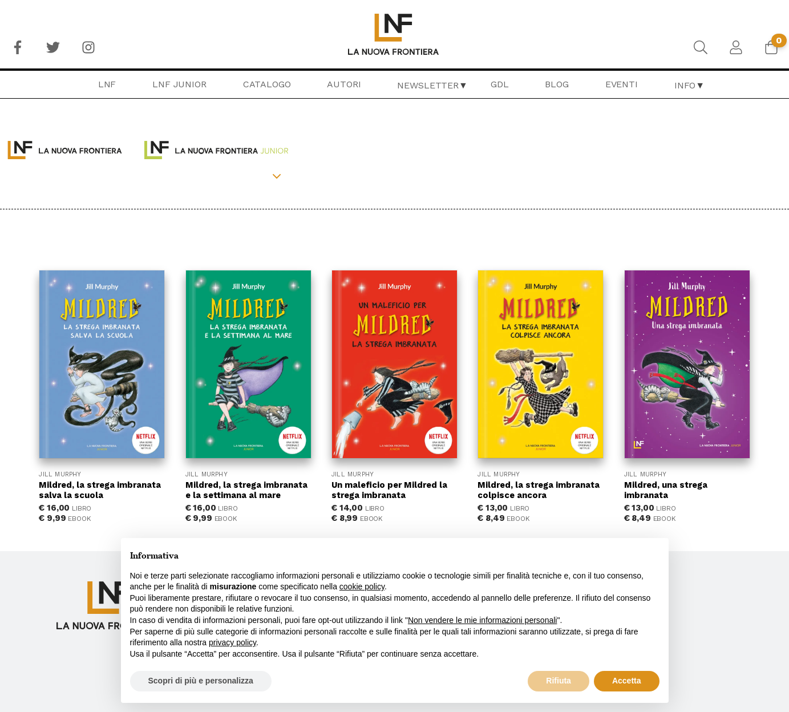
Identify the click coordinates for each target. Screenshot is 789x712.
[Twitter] (53, 47)
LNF (107, 84)
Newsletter (427, 85)
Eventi (621, 84)
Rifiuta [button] (558, 680)
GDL (500, 84)
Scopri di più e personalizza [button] (200, 680)
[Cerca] (700, 47)
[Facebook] (17, 47)
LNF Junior (179, 84)
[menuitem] (17, 47)
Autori (344, 84)
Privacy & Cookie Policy (660, 560)
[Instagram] (88, 47)
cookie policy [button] (362, 586)
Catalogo (267, 84)
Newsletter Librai (649, 604)
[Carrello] (771, 47)
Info (684, 85)
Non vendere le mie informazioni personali (482, 620)
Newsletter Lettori (654, 590)
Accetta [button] (626, 680)
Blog (556, 84)
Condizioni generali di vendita (681, 546)
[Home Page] (394, 34)
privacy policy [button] (232, 642)
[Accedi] (736, 47)
